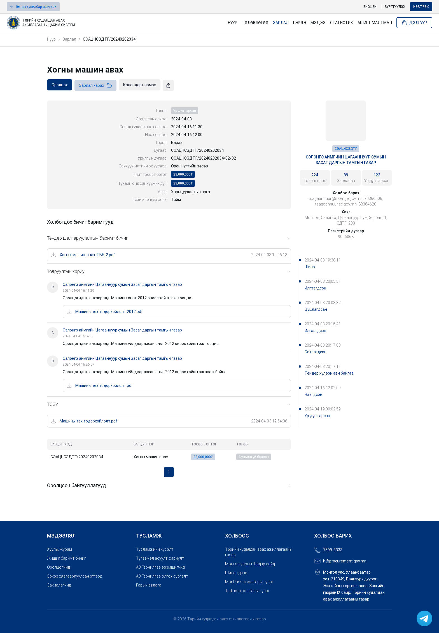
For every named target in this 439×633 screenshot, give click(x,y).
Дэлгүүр (414, 22)
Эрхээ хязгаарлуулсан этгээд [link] (74, 576)
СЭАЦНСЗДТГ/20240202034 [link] (109, 39)
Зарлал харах (95, 85)
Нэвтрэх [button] (421, 7)
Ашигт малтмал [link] (375, 22)
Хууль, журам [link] (59, 549)
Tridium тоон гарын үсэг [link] (247, 590)
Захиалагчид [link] (59, 585)
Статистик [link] (341, 22)
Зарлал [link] (281, 22)
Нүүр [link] (232, 22)
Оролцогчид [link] (58, 567)
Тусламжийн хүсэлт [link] (154, 549)
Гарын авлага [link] (148, 585)
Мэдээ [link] (318, 22)
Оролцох (60, 85)
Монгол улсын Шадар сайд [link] (250, 564)
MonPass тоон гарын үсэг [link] (249, 582)
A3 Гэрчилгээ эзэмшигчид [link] (160, 567)
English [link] (370, 7)
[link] (112, 22)
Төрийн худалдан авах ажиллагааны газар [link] (258, 552)
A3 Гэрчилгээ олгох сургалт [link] (162, 576)
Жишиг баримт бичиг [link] (66, 558)
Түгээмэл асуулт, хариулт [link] (160, 558)
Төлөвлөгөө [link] (255, 22)
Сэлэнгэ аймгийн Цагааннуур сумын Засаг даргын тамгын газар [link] (346, 160)
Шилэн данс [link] (236, 573)
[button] (33, 6)
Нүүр (51, 39)
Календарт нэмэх (139, 85)
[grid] (169, 451)
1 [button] (169, 472)
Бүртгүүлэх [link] (395, 7)
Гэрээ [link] (299, 22)
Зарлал (69, 39)
